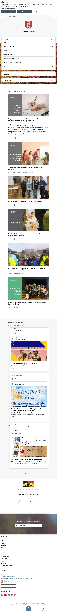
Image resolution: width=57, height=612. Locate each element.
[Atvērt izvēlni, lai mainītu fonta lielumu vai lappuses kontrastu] (42, 609)
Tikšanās (13, 419)
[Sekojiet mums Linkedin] (12, 595)
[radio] (20, 501)
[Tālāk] (54, 484)
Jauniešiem (25, 172)
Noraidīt (9, 11)
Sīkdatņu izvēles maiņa (6, 565)
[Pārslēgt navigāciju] (28, 608)
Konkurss (14, 466)
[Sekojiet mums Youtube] (5, 595)
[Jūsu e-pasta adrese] (28, 525)
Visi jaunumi (28, 313)
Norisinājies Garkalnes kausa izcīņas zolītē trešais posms (26, 201)
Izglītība (18, 172)
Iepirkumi (3, 545)
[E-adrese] (4, 581)
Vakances (3, 540)
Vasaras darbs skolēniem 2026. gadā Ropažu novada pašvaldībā (25, 168)
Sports (16, 204)
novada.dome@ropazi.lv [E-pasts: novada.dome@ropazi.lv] (9, 576)
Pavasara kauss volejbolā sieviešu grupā (24, 364)
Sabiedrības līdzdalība (27, 138)
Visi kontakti (9, 586)
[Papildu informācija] (8, 581)
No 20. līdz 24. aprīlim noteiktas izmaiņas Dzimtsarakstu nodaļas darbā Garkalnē (26, 235)
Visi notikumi (28, 474)
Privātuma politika (5, 556)
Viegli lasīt (3, 563)
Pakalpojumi (17, 239)
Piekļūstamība (4, 558)
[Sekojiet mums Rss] (15, 595)
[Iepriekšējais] (3, 484)
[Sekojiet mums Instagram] (9, 595)
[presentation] (12, 508)
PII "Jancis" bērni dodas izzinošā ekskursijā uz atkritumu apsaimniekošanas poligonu (26, 269)
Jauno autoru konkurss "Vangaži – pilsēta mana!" (27, 459)
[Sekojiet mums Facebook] (2, 595)
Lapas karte (4, 561)
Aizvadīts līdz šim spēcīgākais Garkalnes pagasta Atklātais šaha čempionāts (27, 303)
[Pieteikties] (28, 530)
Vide (22, 273)
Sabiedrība (18, 138)
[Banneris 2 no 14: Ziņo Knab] (28, 484)
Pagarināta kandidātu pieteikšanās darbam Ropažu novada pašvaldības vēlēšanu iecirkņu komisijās (27, 120)
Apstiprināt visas (24, 11)
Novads (31, 172)
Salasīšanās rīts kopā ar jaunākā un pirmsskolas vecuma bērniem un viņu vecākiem (26, 410)
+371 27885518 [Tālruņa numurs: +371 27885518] (7, 574)
